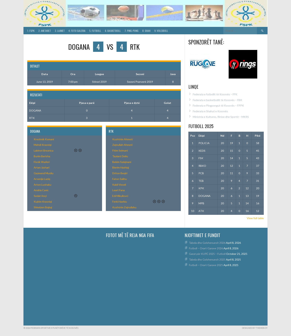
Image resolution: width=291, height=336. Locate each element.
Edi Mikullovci (120, 195)
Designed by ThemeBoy (255, 328)
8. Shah (146, 31)
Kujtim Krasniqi (43, 201)
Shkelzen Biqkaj (43, 207)
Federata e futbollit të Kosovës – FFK (215, 94)
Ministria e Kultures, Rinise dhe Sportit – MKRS (221, 116)
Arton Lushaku (42, 184)
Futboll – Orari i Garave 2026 (206, 248)
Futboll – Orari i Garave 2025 (206, 265)
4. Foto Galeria (76, 31)
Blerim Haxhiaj (120, 167)
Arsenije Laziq (42, 178)
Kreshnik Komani (44, 139)
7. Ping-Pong (131, 31)
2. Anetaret (44, 31)
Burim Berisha (42, 156)
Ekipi (202, 135)
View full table (255, 218)
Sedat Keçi (40, 195)
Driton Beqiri (119, 173)
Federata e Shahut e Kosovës (210, 111)
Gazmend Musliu (43, 173)
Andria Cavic (41, 190)
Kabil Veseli (119, 184)
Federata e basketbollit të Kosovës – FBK (217, 100)
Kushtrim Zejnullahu (124, 207)
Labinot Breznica (43, 150)
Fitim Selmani (120, 150)
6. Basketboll (113, 31)
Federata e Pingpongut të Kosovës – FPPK (218, 105)
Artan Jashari (41, 167)
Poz (192, 135)
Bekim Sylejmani (121, 162)
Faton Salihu (119, 178)
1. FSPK (31, 31)
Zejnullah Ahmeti (122, 144)
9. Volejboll (161, 31)
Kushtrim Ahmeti (122, 139)
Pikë (257, 135)
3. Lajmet (60, 31)
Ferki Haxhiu (119, 201)
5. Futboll (95, 31)
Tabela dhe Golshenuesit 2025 (207, 259)
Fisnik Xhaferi (42, 162)
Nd (222, 135)
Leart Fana (118, 190)
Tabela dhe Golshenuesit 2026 (207, 242)
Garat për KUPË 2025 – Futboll (207, 253)
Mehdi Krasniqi (42, 144)
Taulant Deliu (120, 156)
